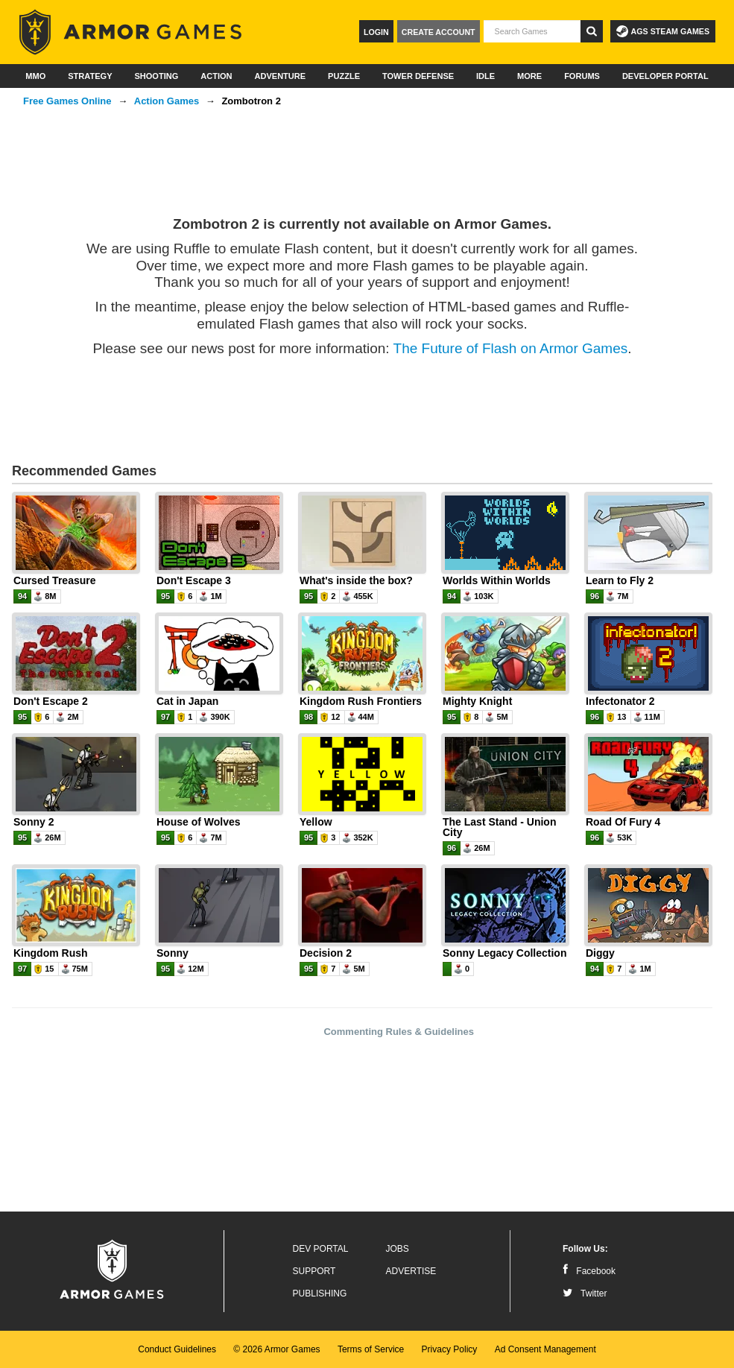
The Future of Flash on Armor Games (510, 348)
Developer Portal (665, 76)
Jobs (397, 1249)
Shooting (156, 76)
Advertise (411, 1271)
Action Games (166, 101)
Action (216, 76)
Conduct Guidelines (177, 1349)
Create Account (438, 32)
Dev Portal (321, 1249)
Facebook (589, 1271)
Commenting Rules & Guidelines (398, 1031)
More (529, 76)
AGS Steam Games (662, 31)
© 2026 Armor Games (276, 1349)
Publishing (320, 1293)
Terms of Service (371, 1349)
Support (314, 1271)
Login (376, 32)
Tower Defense (418, 76)
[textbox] (532, 31)
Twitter (585, 1293)
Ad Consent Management (545, 1349)
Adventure (280, 76)
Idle (485, 76)
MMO (35, 76)
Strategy (90, 76)
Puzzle (344, 76)
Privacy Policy (450, 1349)
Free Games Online (67, 101)
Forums (582, 76)
